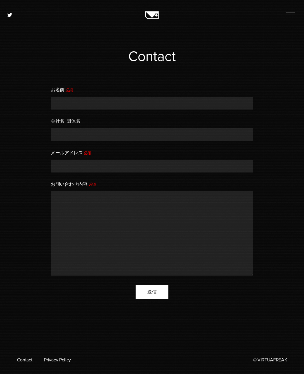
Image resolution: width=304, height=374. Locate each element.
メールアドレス (71, 153)
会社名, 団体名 (65, 121)
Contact (25, 360)
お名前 (62, 90)
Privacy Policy (57, 360)
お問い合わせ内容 (73, 184)
